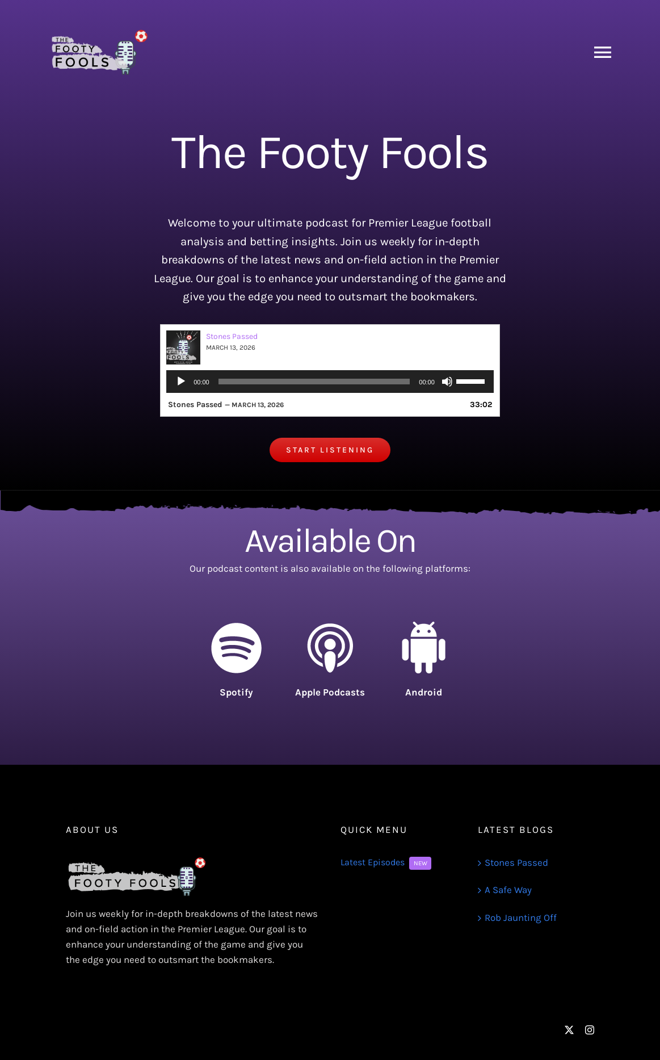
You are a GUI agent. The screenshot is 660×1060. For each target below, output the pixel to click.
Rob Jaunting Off (521, 917)
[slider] (314, 381)
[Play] (181, 381)
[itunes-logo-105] (330, 626)
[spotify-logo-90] (236, 626)
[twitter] (569, 1029)
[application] (330, 381)
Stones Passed (232, 336)
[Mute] (447, 381)
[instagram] (589, 1029)
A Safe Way (508, 889)
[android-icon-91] (423, 626)
